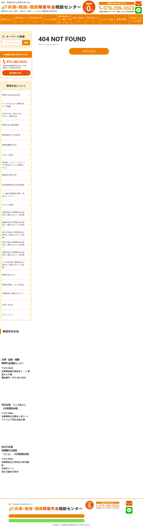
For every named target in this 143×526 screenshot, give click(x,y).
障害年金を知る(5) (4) (11, 95)
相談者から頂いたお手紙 (136, 19)
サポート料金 (107, 19)
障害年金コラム (21, 19)
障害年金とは (7, 19)
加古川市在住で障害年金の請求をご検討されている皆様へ (13, 234)
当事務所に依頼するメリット (13, 294)
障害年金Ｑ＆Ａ (8, 275)
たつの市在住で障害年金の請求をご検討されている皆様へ (13, 264)
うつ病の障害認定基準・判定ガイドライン (13, 194)
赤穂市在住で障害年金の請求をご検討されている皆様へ (13, 254)
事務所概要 (121, 19)
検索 (26, 42)
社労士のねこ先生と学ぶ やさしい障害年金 (13, 115)
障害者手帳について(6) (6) (13, 285)
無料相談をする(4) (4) (11, 135)
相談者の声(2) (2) (9, 175)
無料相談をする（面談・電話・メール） (64, 19)
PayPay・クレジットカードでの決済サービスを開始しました (13, 165)
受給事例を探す (36, 19)
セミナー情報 (7, 205)
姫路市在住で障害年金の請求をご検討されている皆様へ (13, 225)
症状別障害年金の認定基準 (13, 185)
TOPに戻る (89, 51)
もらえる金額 (50, 19)
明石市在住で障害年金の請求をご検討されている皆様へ (13, 244)
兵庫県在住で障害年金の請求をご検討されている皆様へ (13, 215)
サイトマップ (7, 315)
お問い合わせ (7, 305)
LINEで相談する (78, 19)
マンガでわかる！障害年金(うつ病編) (13, 105)
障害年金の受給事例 (10, 125)
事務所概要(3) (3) (9, 145)
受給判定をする (93, 19)
